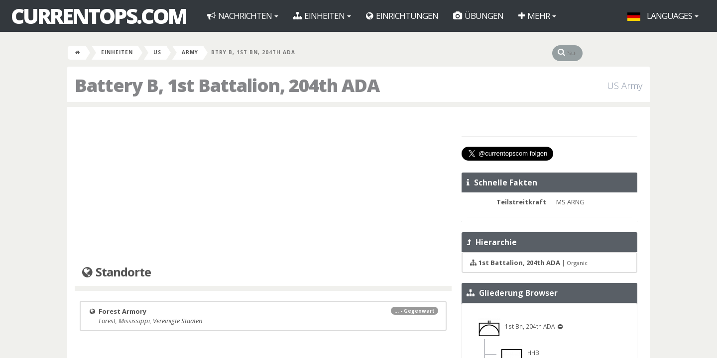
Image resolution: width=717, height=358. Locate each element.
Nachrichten (242, 15)
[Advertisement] (263, 186)
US (157, 52)
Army (190, 52)
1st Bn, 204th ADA (517, 326)
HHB (519, 353)
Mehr (537, 15)
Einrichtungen (402, 15)
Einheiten (322, 15)
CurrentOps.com (98, 15)
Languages (663, 15)
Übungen (478, 15)
